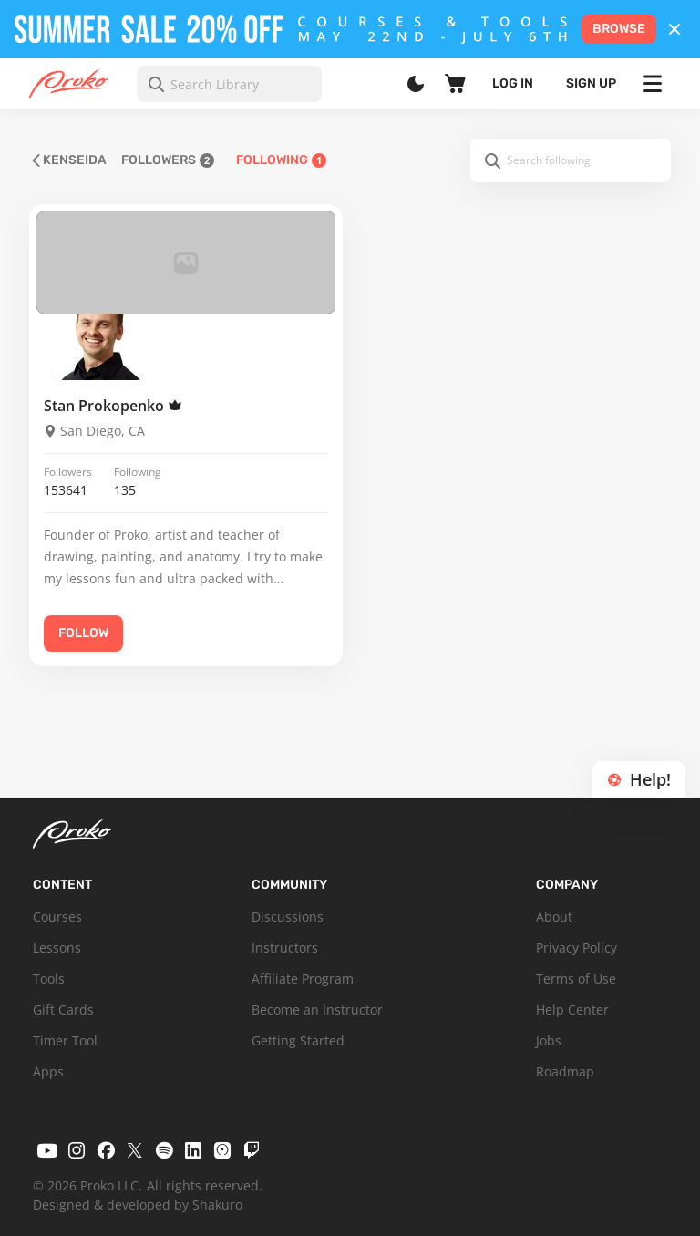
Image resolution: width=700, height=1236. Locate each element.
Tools (49, 978)
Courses (57, 916)
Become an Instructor (317, 1009)
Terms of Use (576, 978)
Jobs (548, 1040)
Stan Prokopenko (113, 406)
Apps (48, 1071)
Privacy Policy (576, 947)
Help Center (572, 1009)
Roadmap (565, 1071)
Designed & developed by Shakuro (137, 1204)
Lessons (57, 947)
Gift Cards (63, 1009)
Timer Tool (65, 1040)
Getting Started (298, 1040)
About (554, 916)
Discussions (288, 916)
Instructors (285, 947)
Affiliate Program (303, 978)
